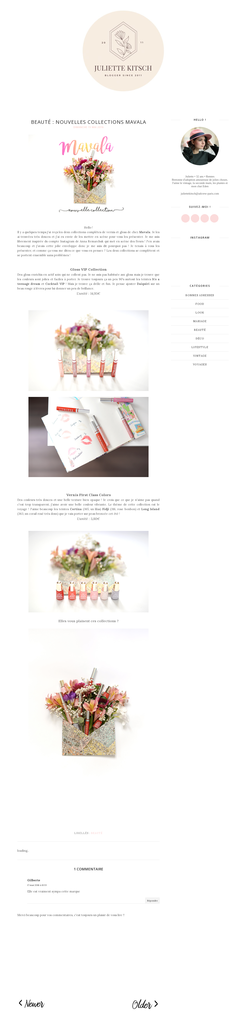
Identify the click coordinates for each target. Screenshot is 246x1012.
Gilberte (33, 880)
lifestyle (199, 347)
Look (199, 312)
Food (199, 304)
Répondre (152, 900)
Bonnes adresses (199, 295)
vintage (200, 356)
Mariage (200, 321)
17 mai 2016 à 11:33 (37, 885)
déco (200, 338)
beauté (97, 833)
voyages (200, 364)
